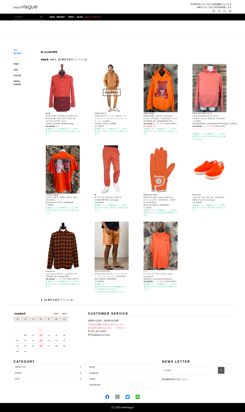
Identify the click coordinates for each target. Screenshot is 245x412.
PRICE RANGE (17, 83)
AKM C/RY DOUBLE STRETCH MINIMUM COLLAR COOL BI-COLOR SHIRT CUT (62, 118)
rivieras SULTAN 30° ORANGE (208, 197)
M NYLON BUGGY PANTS (108, 197)
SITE (17, 379)
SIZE (16, 70)
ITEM (70, 17)
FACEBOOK (95, 385)
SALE (88, 17)
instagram (93, 373)
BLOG (80, 17)
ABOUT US (20, 367)
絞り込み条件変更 (50, 52)
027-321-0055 (97, 331)
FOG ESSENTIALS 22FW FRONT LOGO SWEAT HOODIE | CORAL (208, 118)
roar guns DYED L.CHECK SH (61, 274)
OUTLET (97, 17)
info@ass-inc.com (99, 335)
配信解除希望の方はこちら (175, 379)
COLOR (17, 75)
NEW (52, 17)
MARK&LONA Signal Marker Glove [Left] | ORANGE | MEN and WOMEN (159, 199)
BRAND (60, 17)
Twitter (92, 379)
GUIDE (18, 373)
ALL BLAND (17, 51)
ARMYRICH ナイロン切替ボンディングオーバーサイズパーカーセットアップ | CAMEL (111, 118)
